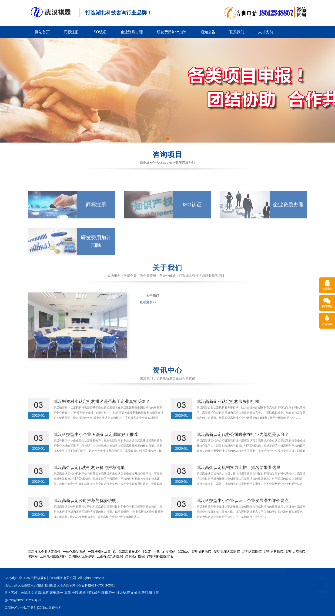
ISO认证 (100, 32)
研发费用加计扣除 (172, 32)
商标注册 (71, 32)
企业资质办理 (132, 32)
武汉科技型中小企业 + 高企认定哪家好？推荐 (96, 443)
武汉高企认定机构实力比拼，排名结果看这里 (238, 476)
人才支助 (265, 32)
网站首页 (42, 32)
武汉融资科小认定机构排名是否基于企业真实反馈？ (102, 410)
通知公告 (208, 32)
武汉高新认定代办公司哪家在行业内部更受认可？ (243, 443)
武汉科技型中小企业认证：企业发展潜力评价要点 (243, 509)
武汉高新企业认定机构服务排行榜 (228, 410)
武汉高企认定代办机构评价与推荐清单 (89, 476)
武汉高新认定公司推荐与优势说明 (85, 509)
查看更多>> (148, 329)
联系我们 (236, 32)
